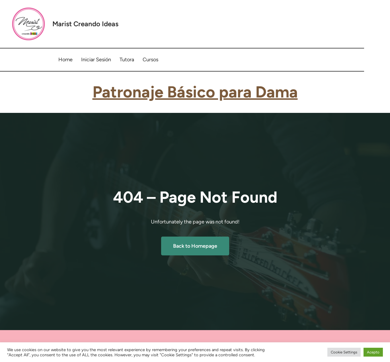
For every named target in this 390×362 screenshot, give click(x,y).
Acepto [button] (373, 352)
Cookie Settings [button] (344, 352)
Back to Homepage (195, 246)
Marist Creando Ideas (85, 24)
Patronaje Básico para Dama (195, 91)
